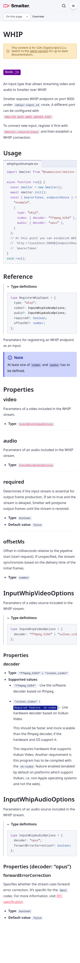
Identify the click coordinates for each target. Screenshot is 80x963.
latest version (39, 51)
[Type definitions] (40, 309)
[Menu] (73, 5)
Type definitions (24, 286)
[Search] (64, 6)
